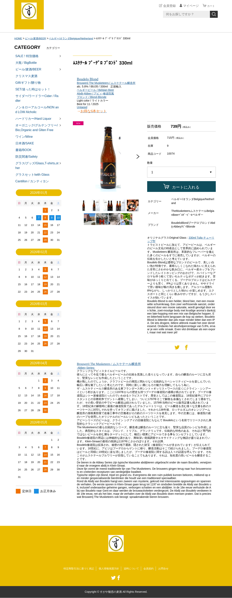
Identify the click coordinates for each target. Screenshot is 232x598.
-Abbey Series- (86, 367)
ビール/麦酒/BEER (36, 38)
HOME (18, 38)
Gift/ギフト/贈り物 (28, 82)
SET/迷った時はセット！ (33, 89)
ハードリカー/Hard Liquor (33, 118)
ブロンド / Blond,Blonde (91, 97)
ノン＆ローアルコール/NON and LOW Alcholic (37, 110)
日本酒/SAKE (24, 143)
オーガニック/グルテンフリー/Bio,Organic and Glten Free (36, 128)
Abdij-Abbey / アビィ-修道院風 (95, 93)
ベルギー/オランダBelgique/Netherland (75, 38)
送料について (132, 568)
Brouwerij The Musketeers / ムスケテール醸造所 (106, 83)
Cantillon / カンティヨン (32, 181)
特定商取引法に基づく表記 (76, 568)
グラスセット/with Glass (32, 174)
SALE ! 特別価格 (27, 56)
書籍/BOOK (23, 150)
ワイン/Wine (24, 136)
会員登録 (167, 5)
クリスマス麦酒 (26, 76)
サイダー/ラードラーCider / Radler (36, 98)
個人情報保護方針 (109, 568)
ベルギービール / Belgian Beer (95, 90)
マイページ (189, 5)
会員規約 (150, 568)
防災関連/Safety (26, 156)
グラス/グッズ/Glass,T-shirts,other (36, 166)
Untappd (82, 107)
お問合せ (166, 568)
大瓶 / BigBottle (26, 62)
